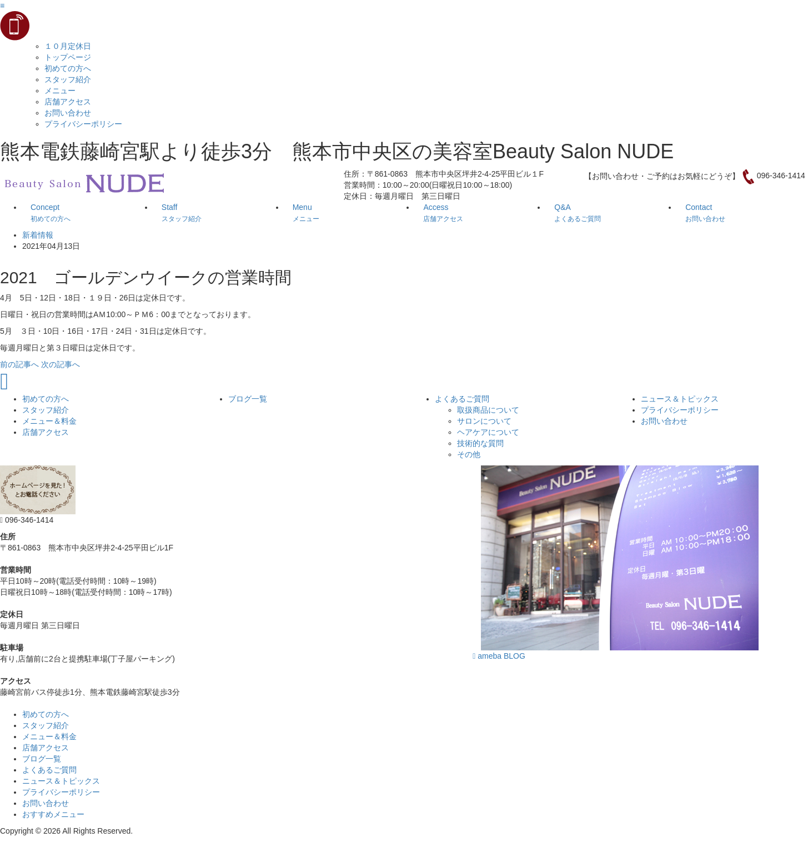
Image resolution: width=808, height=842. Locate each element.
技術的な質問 (480, 443)
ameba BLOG (499, 655)
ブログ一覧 (247, 398)
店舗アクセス (67, 101)
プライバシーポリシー (83, 123)
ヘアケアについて (488, 432)
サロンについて (484, 421)
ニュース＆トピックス (680, 398)
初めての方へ (67, 68)
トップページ (67, 57)
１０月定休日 (67, 46)
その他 (468, 454)
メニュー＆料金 (49, 421)
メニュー (60, 90)
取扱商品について (488, 409)
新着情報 (37, 234)
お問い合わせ (67, 112)
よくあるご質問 (462, 398)
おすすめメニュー (53, 814)
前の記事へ (19, 364)
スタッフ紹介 (67, 79)
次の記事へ (60, 364)
